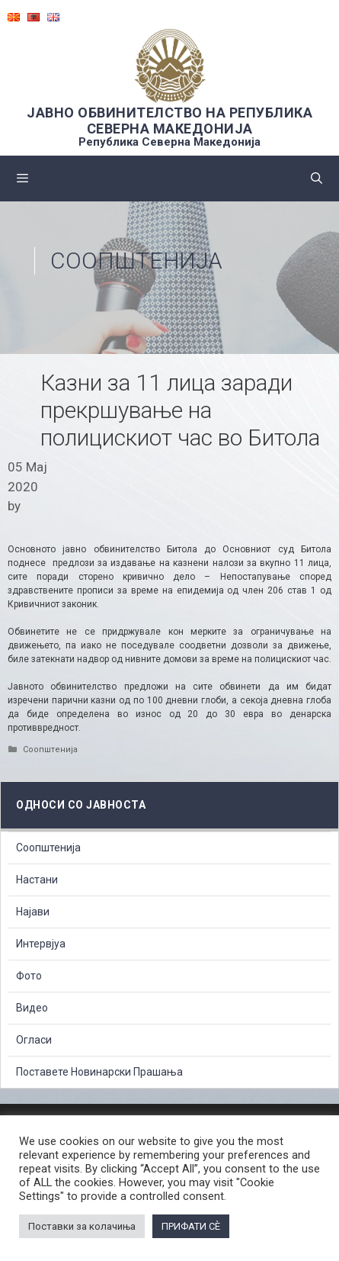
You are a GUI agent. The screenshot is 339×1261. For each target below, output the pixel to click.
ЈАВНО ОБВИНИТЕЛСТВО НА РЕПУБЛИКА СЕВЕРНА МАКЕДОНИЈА (169, 121)
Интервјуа (41, 944)
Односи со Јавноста (81, 805)
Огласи (34, 1040)
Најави (33, 912)
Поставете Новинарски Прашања (99, 1072)
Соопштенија (136, 260)
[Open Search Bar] (316, 178)
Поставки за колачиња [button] (82, 1226)
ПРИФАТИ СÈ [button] (191, 1226)
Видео (32, 1008)
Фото (29, 976)
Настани (37, 879)
